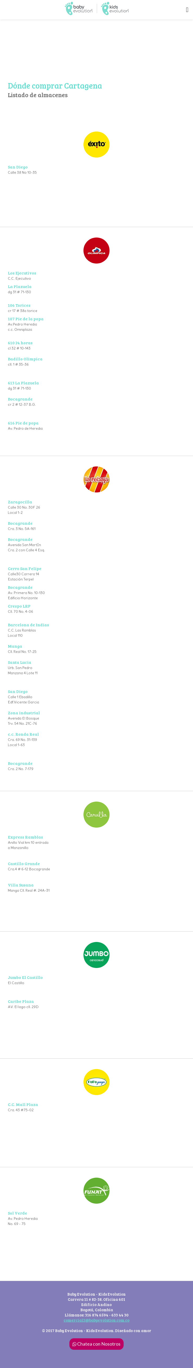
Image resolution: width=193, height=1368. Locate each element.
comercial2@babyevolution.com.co (96, 1320)
